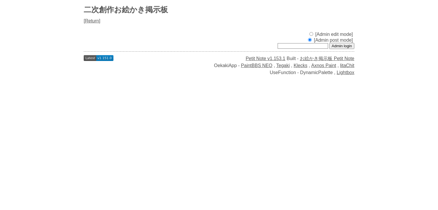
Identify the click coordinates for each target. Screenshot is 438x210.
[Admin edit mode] (331, 34)
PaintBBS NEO (256, 65)
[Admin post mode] (330, 40)
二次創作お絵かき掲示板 (126, 9)
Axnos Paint (323, 65)
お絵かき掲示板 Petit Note (327, 58)
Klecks (300, 65)
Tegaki (283, 65)
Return (92, 20)
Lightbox (346, 72)
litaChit (347, 65)
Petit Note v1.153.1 (265, 58)
